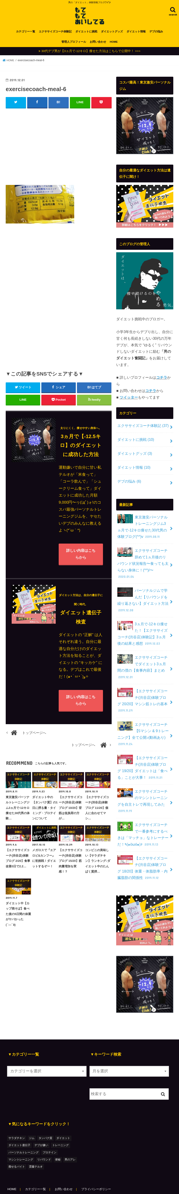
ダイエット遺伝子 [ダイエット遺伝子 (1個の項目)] (19, 1127)
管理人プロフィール (73, 45)
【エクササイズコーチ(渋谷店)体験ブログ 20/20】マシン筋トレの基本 (143, 688)
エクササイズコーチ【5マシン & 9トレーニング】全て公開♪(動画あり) (142, 721)
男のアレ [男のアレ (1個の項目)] (70, 1141)
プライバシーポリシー (99, 1171)
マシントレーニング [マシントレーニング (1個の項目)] (20, 1141)
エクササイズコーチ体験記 (55, 34)
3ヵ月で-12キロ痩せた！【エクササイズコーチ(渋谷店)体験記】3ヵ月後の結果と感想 (143, 624)
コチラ (161, 381)
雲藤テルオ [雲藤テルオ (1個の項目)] (36, 1148)
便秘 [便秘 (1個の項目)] (58, 1141)
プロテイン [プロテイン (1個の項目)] (49, 1134)
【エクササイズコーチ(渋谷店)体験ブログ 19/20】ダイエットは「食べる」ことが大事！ (143, 753)
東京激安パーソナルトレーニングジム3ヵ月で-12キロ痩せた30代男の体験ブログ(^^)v (143, 527)
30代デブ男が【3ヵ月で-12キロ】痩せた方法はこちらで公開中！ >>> (90, 54)
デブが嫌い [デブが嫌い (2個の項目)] (41, 1127)
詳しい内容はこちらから (80, 557)
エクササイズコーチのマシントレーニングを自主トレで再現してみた (143, 786)
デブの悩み (156, 34)
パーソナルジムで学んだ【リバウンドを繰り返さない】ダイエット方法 (143, 591)
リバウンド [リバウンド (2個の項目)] (44, 1141)
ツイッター (129, 400)
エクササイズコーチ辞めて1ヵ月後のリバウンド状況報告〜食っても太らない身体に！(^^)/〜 (143, 559)
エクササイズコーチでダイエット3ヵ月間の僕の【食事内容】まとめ (143, 656)
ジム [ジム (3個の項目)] (31, 1120)
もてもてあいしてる (45, 1186)
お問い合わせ (98, 45)
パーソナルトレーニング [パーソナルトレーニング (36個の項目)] (23, 1134)
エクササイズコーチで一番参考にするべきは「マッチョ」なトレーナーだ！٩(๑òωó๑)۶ (143, 818)
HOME (114, 45)
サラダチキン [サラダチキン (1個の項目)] (16, 1120)
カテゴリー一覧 (25, 34)
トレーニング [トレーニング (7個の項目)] (60, 1127)
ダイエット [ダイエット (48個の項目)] (63, 1120)
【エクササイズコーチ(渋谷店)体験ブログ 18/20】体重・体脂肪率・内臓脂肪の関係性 (143, 850)
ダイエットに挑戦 (86, 34)
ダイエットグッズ (112, 34)
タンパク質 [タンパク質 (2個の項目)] (45, 1120)
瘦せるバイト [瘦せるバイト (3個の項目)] (16, 1148)
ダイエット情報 (136, 34)
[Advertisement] (59, 149)
